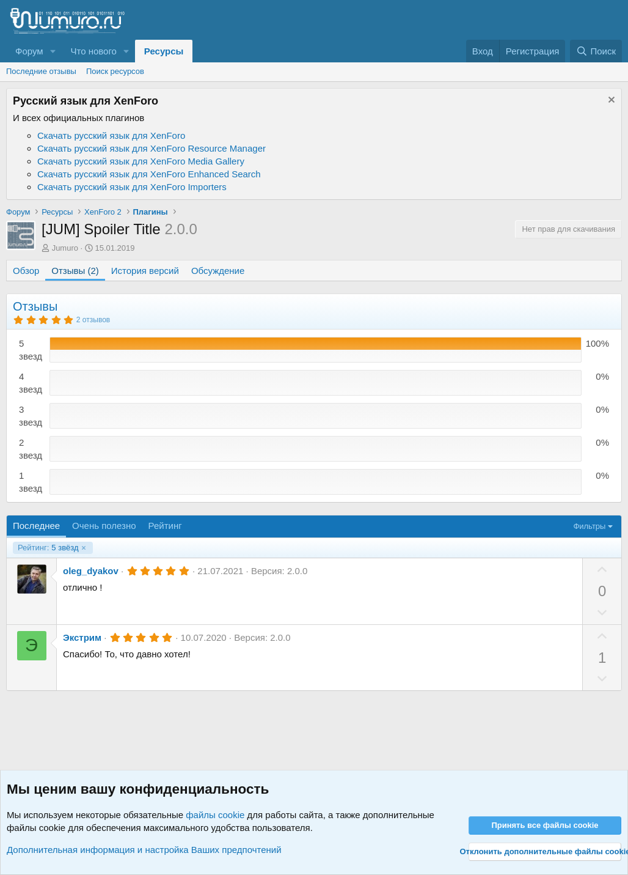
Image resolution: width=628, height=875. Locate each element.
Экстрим (82, 637)
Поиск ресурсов (115, 71)
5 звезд (30, 349)
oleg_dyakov (91, 571)
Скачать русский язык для (111, 135)
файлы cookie (215, 815)
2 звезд (30, 448)
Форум (29, 51)
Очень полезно (104, 525)
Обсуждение (217, 270)
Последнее (36, 525)
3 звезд (30, 415)
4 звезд (30, 382)
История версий (145, 270)
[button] (52, 51)
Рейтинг (165, 525)
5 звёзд (48, 547)
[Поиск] (596, 51)
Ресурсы (164, 51)
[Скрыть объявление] (610, 101)
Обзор (26, 270)
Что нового (93, 51)
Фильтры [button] (589, 526)
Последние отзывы (41, 71)
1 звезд (30, 481)
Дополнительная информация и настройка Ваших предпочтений (144, 849)
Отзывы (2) (74, 270)
